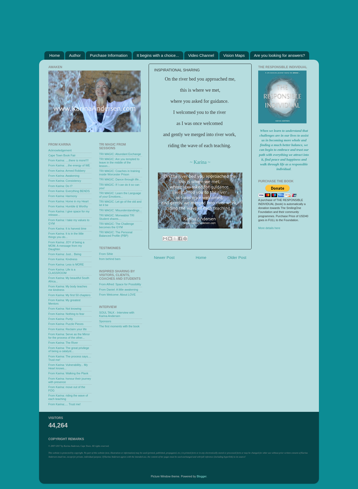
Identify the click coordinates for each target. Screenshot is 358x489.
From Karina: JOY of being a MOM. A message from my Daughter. (66, 246)
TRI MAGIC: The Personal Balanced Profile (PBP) (116, 234)
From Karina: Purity (60, 318)
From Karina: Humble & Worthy (68, 206)
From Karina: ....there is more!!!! (68, 160)
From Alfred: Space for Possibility (120, 284)
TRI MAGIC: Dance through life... (120, 179)
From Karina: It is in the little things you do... (66, 235)
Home (54, 55)
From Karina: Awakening (63, 175)
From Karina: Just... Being (64, 254)
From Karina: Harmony (62, 196)
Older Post (237, 257)
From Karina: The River (63, 342)
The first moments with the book (119, 326)
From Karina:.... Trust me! (64, 404)
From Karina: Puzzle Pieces (65, 323)
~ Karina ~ (200, 162)
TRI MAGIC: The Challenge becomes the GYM (116, 225)
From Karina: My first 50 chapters (69, 295)
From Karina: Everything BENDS (69, 191)
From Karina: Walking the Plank (68, 373)
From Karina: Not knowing (64, 308)
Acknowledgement (60, 150)
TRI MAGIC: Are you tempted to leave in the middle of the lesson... (119, 162)
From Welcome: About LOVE (117, 294)
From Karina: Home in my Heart (68, 201)
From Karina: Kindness (62, 259)
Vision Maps (234, 55)
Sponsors (105, 321)
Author (75, 55)
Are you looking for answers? (279, 55)
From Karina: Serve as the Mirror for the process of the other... (69, 336)
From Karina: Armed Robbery (66, 170)
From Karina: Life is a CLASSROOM (62, 271)
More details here (269, 228)
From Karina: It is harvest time (67, 228)
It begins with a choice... (158, 55)
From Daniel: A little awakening (118, 289)
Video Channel (201, 55)
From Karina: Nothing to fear (66, 313)
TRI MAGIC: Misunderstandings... (120, 210)
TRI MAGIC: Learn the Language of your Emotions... (120, 195)
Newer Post (164, 257)
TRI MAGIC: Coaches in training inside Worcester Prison (119, 172)
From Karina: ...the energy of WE (69, 165)
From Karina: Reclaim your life (67, 329)
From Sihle (106, 253)
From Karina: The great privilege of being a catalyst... (68, 349)
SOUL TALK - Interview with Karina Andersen (116, 314)
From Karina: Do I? (60, 186)
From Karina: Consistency (64, 180)
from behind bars (110, 258)
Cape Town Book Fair (62, 155)
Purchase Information (109, 55)
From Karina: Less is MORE (66, 264)
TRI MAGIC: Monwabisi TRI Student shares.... (116, 217)
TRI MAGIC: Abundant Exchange (120, 154)
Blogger (201, 476)
